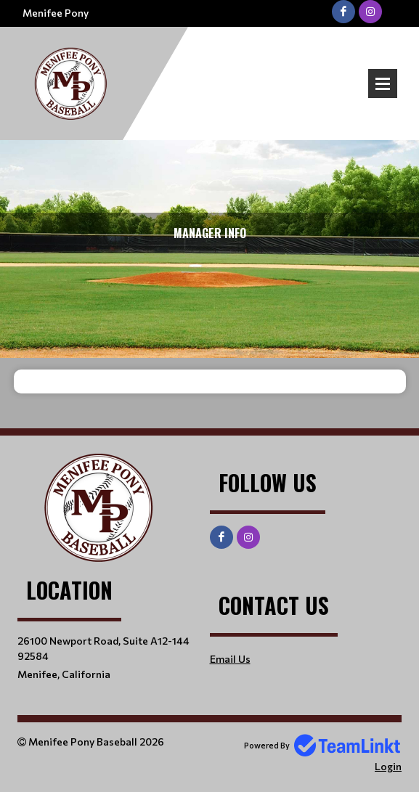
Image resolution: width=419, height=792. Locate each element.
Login (388, 766)
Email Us (230, 659)
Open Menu (382, 83)
